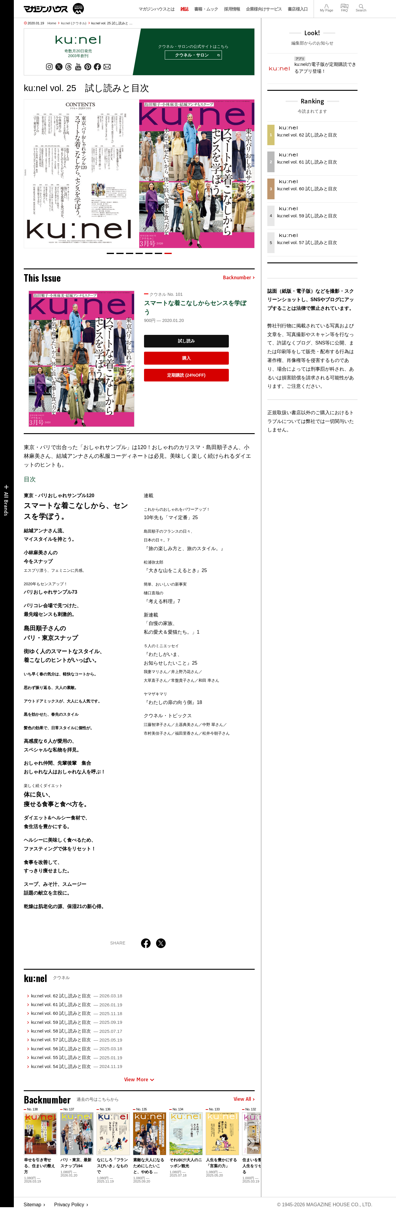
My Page (326, 5)
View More (139, 1079)
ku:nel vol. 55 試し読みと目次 (76, 1057)
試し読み (186, 341)
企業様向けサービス (264, 9)
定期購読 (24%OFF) (186, 375)
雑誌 (184, 9)
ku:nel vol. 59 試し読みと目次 (76, 1022)
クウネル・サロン (197, 55)
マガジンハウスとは (157, 9)
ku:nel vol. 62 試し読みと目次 (76, 995)
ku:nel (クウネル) (74, 23)
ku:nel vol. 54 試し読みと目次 (76, 1066)
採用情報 (232, 9)
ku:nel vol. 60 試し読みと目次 (76, 1013)
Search (361, 5)
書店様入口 (298, 9)
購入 (186, 358)
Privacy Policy (69, 1204)
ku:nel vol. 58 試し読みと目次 (76, 1030)
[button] (110, 253)
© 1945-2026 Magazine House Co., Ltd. (324, 1204)
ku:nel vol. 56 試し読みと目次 (76, 1048)
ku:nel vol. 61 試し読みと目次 (76, 1004)
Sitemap (32, 1204)
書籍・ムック (206, 9)
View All (244, 1099)
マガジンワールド (54, 8)
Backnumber (239, 277)
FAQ (344, 5)
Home (52, 23)
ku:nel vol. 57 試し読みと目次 (76, 1039)
